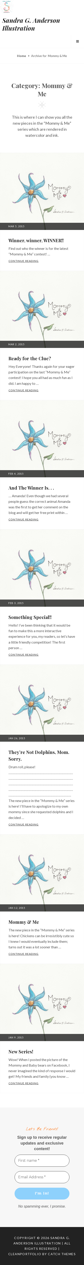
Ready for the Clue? (30, 358)
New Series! (21, 1051)
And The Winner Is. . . (31, 488)
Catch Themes (62, 1254)
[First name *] (42, 1161)
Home (22, 56)
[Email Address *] (42, 1177)
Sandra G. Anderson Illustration (31, 24)
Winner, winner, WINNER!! (36, 240)
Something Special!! (30, 617)
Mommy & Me (24, 922)
